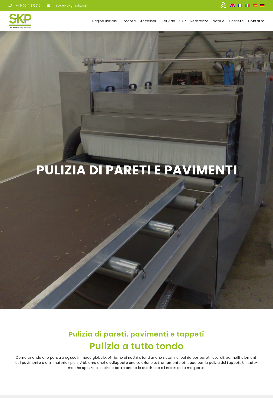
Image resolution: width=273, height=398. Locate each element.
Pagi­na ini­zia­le (104, 21)
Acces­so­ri (149, 21)
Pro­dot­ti (128, 21)
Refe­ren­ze (199, 21)
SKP (182, 21)
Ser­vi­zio (168, 21)
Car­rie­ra (236, 21)
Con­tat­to (256, 21)
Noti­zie (219, 21)
